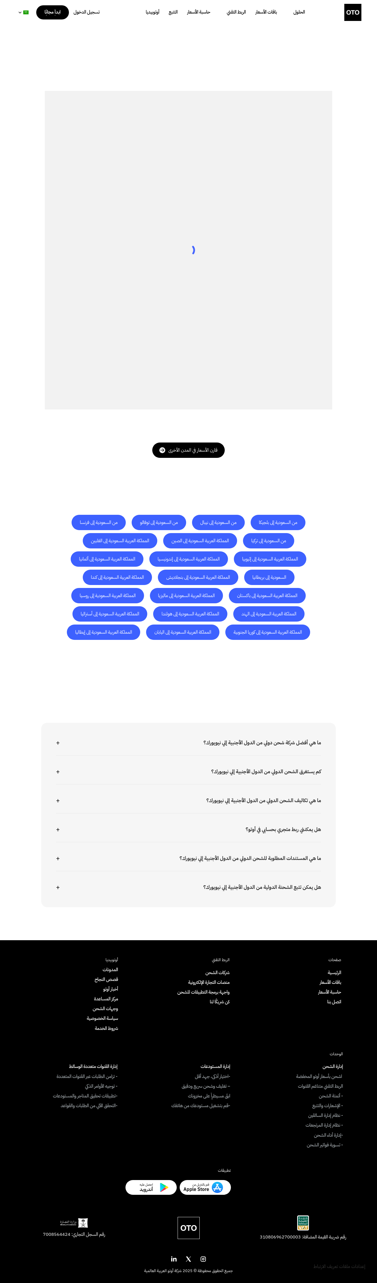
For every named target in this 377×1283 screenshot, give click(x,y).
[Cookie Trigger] (339, 1266)
